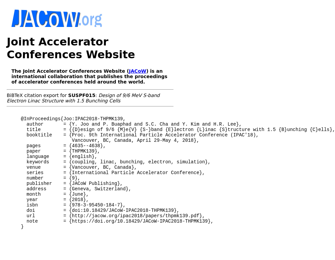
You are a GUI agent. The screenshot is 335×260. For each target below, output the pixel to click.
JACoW (137, 71)
